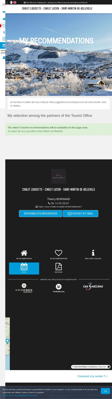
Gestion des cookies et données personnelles (19, 395)
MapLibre (102, 367)
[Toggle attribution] (108, 367)
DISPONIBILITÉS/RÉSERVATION (42, 213)
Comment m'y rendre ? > (92, 376)
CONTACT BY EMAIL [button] (82, 213)
